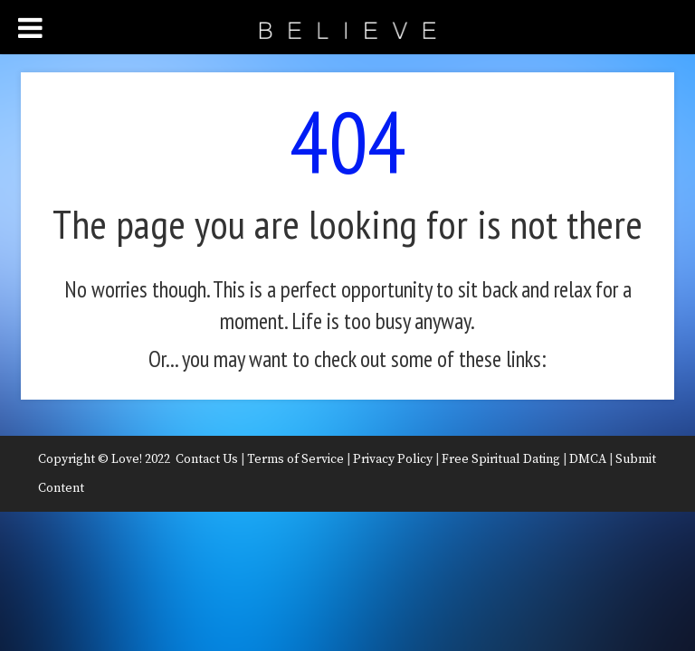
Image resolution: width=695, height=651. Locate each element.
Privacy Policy (393, 459)
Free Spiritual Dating (501, 459)
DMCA (587, 459)
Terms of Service (295, 459)
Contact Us (207, 459)
